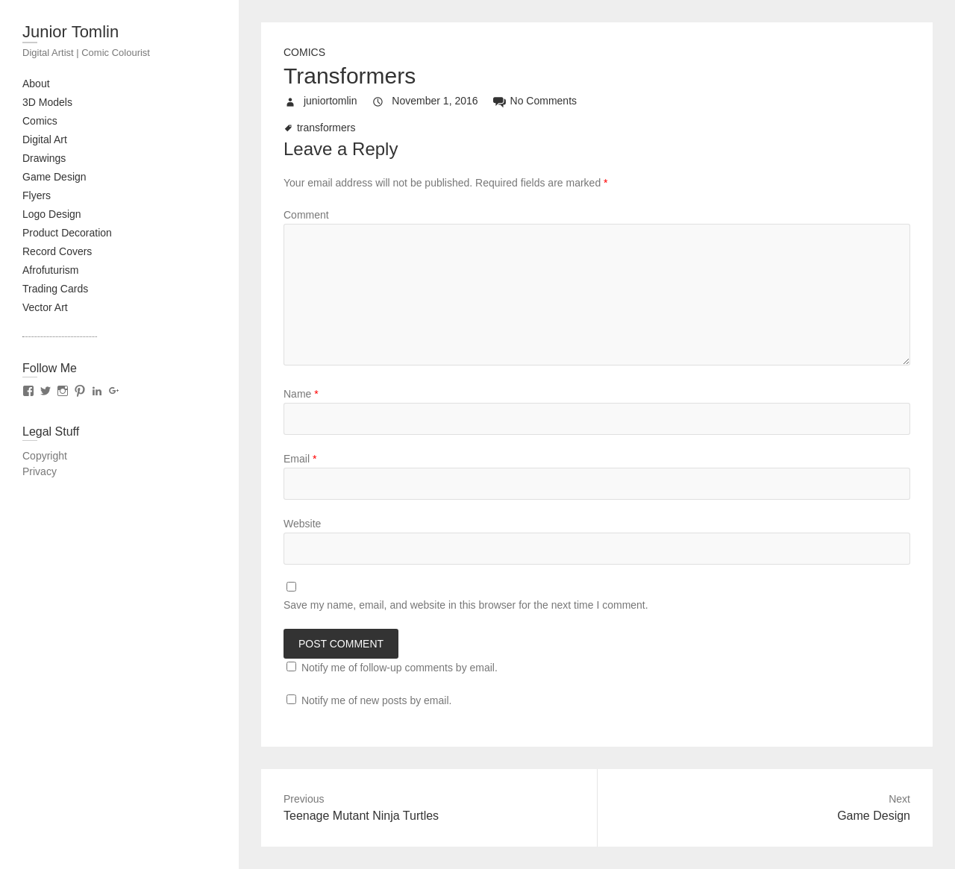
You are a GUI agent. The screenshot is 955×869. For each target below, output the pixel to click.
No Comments (543, 101)
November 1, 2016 (433, 101)
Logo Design (51, 214)
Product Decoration (67, 233)
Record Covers (57, 251)
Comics (39, 121)
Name (301, 394)
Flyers (36, 195)
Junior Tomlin (70, 31)
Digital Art (44, 139)
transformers (326, 128)
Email (300, 459)
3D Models (47, 102)
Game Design (54, 177)
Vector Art (45, 307)
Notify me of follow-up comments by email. (399, 668)
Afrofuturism (50, 270)
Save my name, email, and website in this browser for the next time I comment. (466, 605)
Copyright (44, 456)
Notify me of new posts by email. (376, 700)
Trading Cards (55, 289)
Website (302, 524)
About (36, 84)
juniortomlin (329, 101)
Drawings (44, 158)
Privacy (39, 471)
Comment (306, 215)
